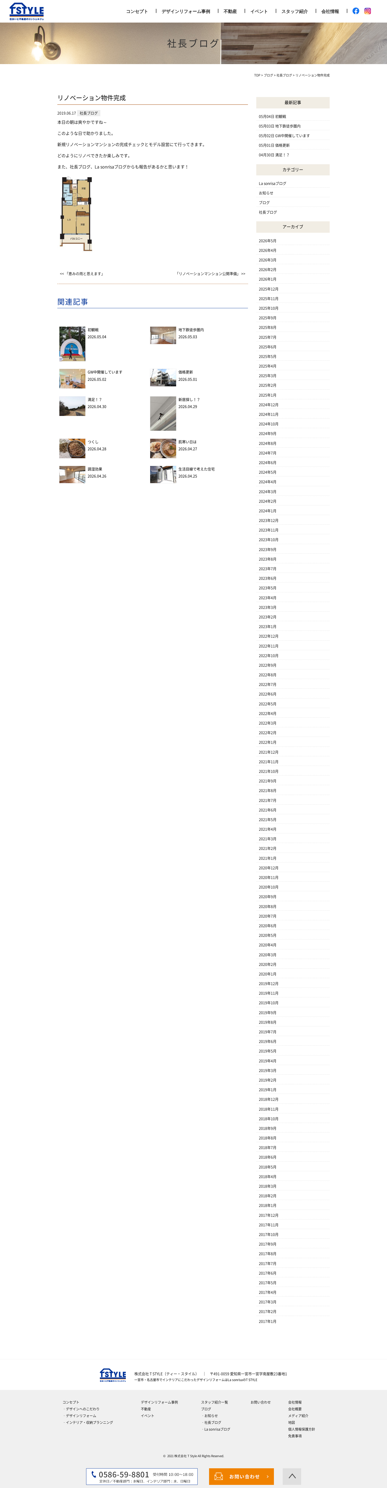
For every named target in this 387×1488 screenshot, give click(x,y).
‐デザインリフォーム (79, 1415)
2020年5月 (268, 935)
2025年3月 (268, 376)
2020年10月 (269, 887)
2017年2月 (268, 1311)
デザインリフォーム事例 (186, 11)
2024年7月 (268, 453)
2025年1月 (268, 395)
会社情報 (330, 11)
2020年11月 (269, 877)
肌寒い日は (187, 442)
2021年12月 (269, 752)
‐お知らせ (209, 1415)
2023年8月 (268, 559)
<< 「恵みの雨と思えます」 (82, 274)
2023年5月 (268, 588)
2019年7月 (268, 1032)
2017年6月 (268, 1273)
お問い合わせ (261, 1402)
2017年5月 (268, 1283)
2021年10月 (269, 771)
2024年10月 (269, 424)
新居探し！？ (189, 399)
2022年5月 (268, 704)
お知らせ (266, 193)
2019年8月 (268, 1022)
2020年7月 (268, 916)
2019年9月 (268, 1012)
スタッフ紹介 (294, 11)
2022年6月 (268, 694)
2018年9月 (268, 1128)
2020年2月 (268, 964)
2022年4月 (268, 713)
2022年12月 (269, 636)
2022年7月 (268, 684)
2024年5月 (268, 472)
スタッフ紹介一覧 (214, 1402)
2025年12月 (269, 289)
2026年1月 (268, 279)
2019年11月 (269, 993)
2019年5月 (268, 1051)
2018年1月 (268, 1205)
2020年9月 (268, 897)
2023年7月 (268, 569)
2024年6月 (268, 462)
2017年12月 (269, 1215)
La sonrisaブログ (272, 183)
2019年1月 (268, 1090)
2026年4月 (268, 250)
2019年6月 (268, 1041)
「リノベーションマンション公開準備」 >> (210, 274)
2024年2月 (268, 501)
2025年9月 (268, 318)
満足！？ (95, 399)
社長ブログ (268, 212)
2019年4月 (268, 1061)
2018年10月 (269, 1119)
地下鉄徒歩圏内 (191, 330)
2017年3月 (268, 1302)
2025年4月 (268, 366)
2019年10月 (269, 1003)
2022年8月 (268, 675)
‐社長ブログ (211, 1422)
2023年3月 (268, 607)
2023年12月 (269, 520)
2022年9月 (268, 665)
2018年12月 (269, 1099)
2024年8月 (268, 443)
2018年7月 (268, 1147)
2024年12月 (269, 405)
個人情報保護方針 (301, 1429)
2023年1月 (268, 626)
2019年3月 (268, 1070)
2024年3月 (268, 491)
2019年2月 (268, 1080)
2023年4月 (268, 598)
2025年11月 (269, 298)
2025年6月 (268, 347)
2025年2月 (268, 385)
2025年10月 (269, 308)
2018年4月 (268, 1176)
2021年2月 (268, 848)
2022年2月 (268, 733)
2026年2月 (268, 269)
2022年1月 (268, 742)
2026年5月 (268, 241)
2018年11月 (269, 1109)
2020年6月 (268, 926)
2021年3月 (268, 839)
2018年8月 (268, 1138)
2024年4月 (268, 482)
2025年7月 (268, 337)
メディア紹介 (298, 1415)
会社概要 (295, 1409)
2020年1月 (268, 974)
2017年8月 (268, 1254)
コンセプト (137, 11)
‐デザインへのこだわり (81, 1409)
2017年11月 (269, 1225)
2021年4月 (268, 829)
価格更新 (185, 372)
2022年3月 (268, 723)
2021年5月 (268, 819)
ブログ (264, 202)
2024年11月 (269, 414)
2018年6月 (268, 1157)
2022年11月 (269, 646)
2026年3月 (268, 260)
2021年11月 (269, 762)
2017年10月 (269, 1234)
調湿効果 (95, 469)
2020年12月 (269, 868)
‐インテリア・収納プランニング (88, 1422)
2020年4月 (268, 945)
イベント (259, 11)
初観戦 (93, 330)
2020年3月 (268, 955)
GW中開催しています (105, 372)
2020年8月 (268, 906)
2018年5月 (268, 1167)
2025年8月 (268, 327)
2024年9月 (268, 433)
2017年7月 (268, 1263)
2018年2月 (268, 1196)
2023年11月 (269, 530)
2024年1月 (268, 511)
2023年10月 (269, 539)
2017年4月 (268, 1292)
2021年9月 (268, 781)
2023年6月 (268, 578)
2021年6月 (268, 810)
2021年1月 (268, 858)
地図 (291, 1422)
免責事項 (295, 1436)
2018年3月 (268, 1186)
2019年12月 (269, 983)
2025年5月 (268, 356)
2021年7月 (268, 800)
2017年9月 (268, 1244)
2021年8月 (268, 790)
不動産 (230, 11)
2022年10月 (269, 655)
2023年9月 (268, 549)
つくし (93, 442)
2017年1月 (268, 1321)
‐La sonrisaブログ (215, 1429)
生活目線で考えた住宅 (196, 469)
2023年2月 (268, 617)
